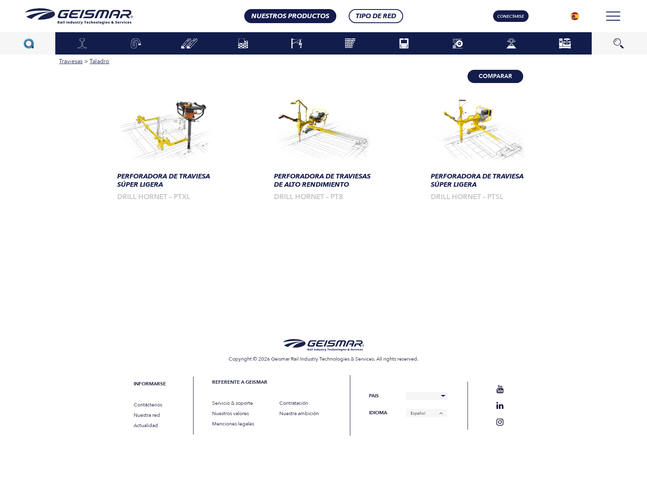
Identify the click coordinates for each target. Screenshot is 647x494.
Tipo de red (376, 16)
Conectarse (510, 16)
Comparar (495, 76)
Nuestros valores (230, 413)
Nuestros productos (290, 16)
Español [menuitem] (418, 413)
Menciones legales (233, 423)
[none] (575, 16)
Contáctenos (148, 404)
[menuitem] (574, 16)
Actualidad (146, 425)
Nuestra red (147, 415)
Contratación (293, 403)
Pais (374, 396)
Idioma (378, 413)
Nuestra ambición (299, 413)
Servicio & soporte (232, 403)
